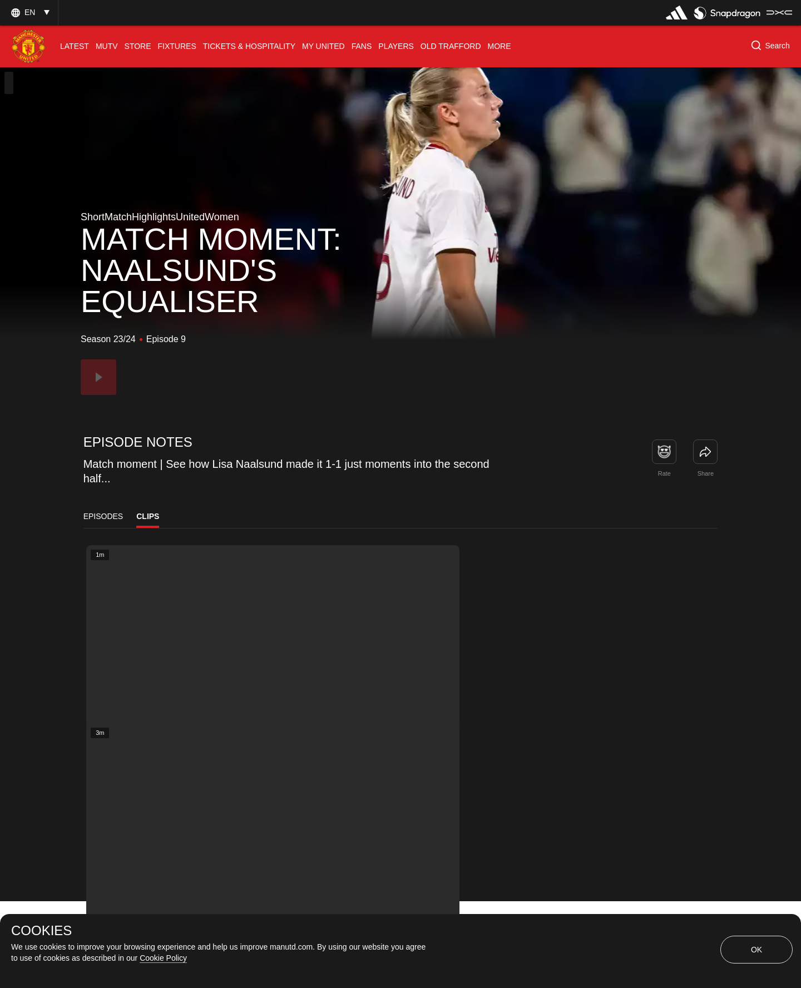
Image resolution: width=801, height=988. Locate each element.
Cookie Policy (163, 958)
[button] (29, 12)
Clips (147, 516)
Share (706, 473)
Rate (664, 473)
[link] (705, 451)
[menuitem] (74, 46)
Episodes (103, 516)
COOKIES (41, 930)
